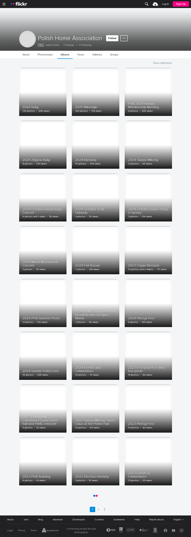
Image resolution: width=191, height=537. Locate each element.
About (10, 519)
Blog (40, 519)
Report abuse (156, 519)
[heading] (19, 4)
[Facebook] (166, 530)
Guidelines (119, 519)
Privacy (21, 530)
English (177, 519)
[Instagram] (182, 530)
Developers (78, 519)
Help (137, 519)
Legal (10, 530)
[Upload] (155, 4)
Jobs (25, 519)
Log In (165, 4)
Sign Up (181, 4)
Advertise (58, 519)
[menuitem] (147, 4)
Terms (33, 530)
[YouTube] (174, 530)
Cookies (99, 519)
